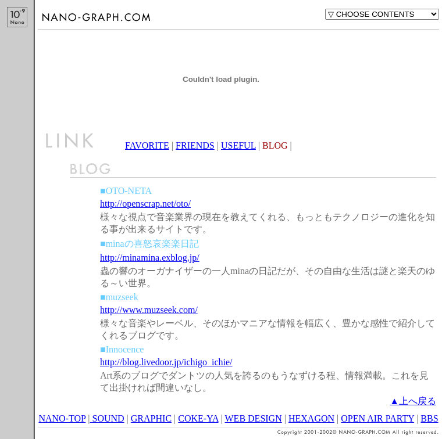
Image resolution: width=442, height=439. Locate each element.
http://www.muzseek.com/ (149, 310)
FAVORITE (147, 145)
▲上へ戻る (413, 401)
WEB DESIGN (253, 418)
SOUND (107, 418)
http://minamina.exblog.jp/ (149, 257)
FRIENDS (195, 145)
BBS (429, 418)
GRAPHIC (151, 418)
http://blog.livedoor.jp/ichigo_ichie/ (166, 362)
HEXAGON (311, 418)
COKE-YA (198, 418)
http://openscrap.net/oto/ (145, 203)
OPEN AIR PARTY (377, 418)
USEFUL (238, 145)
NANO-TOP (61, 418)
